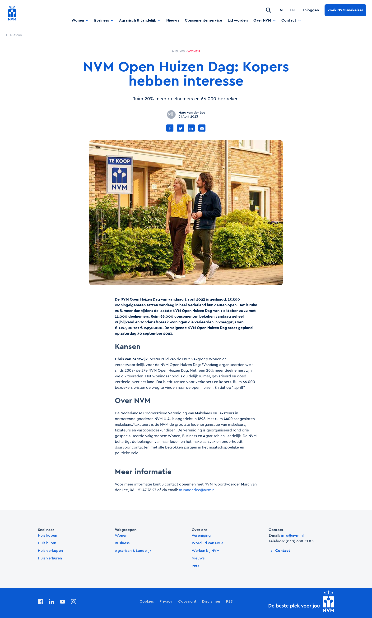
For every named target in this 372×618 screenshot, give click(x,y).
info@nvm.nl (292, 535)
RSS (229, 601)
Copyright (187, 601)
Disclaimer (211, 601)
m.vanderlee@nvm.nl (197, 490)
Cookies (147, 601)
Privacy (165, 601)
